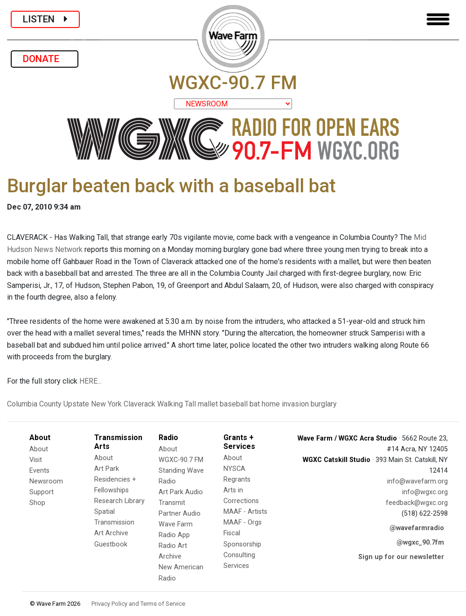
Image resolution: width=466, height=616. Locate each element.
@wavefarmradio (416, 528)
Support (41, 492)
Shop (37, 503)
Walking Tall (176, 403)
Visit (35, 460)
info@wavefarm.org (417, 481)
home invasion (285, 403)
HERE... (90, 381)
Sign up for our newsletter (401, 557)
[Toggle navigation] (438, 19)
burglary (324, 403)
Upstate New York (92, 403)
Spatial (104, 512)
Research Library (119, 501)
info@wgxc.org (425, 492)
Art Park (106, 469)
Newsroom (46, 481)
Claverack (139, 403)
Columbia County (34, 403)
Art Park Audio (181, 492)
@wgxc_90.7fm (420, 542)
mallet (208, 403)
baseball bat (240, 403)
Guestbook (110, 544)
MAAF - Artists (245, 512)
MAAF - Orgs (242, 522)
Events (39, 471)
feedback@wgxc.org (417, 503)
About (38, 449)
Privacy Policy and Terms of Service (138, 603)
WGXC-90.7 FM (181, 460)
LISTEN (45, 19)
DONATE (44, 58)
